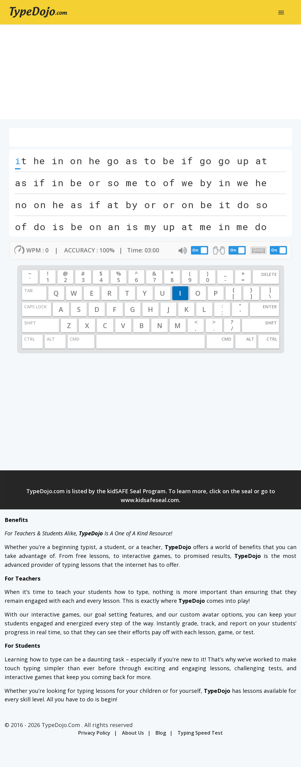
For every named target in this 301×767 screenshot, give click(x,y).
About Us (133, 732)
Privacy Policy (94, 732)
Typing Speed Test (200, 732)
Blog (161, 732)
